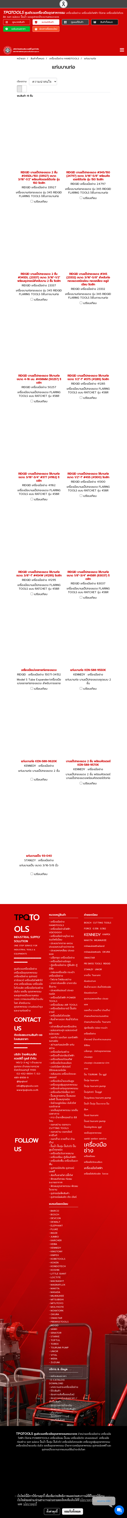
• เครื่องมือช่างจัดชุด (60, 961)
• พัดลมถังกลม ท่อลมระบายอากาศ (60, 1180)
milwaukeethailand (94, 946)
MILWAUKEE (100, 940)
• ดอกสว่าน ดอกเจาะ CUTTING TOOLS (60, 1126)
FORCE (87, 928)
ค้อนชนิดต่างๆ (90, 992)
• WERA (53, 1358)
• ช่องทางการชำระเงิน (60, 1405)
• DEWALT (54, 1222)
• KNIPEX (54, 1255)
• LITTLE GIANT (57, 1273)
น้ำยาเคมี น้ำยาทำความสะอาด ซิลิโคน (97, 1042)
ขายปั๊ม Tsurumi (92, 975)
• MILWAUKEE (56, 1296)
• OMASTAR (55, 1318)
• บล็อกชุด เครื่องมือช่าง (62, 957)
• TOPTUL (54, 1340)
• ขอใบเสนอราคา (58, 1376)
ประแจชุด (88, 1057)
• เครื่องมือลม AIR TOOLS (63, 1005)
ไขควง (105, 1173)
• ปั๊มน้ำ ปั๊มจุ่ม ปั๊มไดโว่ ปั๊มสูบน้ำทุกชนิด (62, 1147)
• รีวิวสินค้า (54, 1391)
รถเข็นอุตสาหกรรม (93, 1133)
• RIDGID (54, 1325)
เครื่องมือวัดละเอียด (93, 1162)
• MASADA (54, 1292)
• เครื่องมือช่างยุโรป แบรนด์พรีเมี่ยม (61, 937)
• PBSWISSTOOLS (59, 1321)
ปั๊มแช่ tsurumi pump (94, 1121)
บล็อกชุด (88, 1051)
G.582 (103, 928)
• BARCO (54, 1211)
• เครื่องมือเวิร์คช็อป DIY (62, 1092)
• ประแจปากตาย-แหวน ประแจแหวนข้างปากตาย (61, 945)
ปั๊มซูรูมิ (98, 1092)
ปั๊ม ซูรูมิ (103, 1074)
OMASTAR (89, 957)
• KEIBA (53, 1244)
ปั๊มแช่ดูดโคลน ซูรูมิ (93, 1127)
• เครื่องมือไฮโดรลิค (59, 1015)
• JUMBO (54, 1236)
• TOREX (54, 1344)
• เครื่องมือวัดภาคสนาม (61, 1153)
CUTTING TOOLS (102, 922)
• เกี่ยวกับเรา (55, 1413)
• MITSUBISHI (56, 1299)
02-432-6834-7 (26, 1073)
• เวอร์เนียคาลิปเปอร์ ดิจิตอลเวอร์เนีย (60, 1068)
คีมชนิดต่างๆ (90, 981)
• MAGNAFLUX (57, 1284)
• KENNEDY (55, 1248)
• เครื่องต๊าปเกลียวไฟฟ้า (61, 1055)
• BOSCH (54, 1214)
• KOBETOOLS (57, 1259)
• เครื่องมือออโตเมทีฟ (60, 1059)
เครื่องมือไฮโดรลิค (92, 1173)
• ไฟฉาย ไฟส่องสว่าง (60, 979)
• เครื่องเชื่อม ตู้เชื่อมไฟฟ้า (62, 1157)
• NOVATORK (56, 1310)
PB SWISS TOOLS (93, 963)
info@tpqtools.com (27, 1086)
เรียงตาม (23, 81)
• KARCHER (55, 1240)
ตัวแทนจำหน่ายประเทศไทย (96, 1016)
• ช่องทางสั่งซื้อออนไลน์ (61, 1394)
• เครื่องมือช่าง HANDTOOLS (57, 923)
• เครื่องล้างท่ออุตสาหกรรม (63, 1088)
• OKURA (54, 1314)
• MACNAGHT (56, 1281)
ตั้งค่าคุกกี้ (52, 1511)
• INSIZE (53, 1233)
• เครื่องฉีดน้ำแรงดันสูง (61, 1081)
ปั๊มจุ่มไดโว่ (89, 1092)
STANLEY (88, 969)
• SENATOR (55, 1333)
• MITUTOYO (56, 1303)
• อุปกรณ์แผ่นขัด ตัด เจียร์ (63, 1197)
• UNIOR (53, 1351)
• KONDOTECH (57, 1266)
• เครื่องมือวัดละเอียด (60, 1063)
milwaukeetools (92, 952)
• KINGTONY (56, 1251)
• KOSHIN (54, 1270)
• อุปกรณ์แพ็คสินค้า (59, 1193)
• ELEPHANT (56, 1225)
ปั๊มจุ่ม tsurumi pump (95, 1086)
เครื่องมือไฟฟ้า (93, 1168)
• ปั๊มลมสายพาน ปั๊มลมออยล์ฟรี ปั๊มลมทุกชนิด (62, 1097)
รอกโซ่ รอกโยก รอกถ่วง (95, 1138)
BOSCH (87, 922)
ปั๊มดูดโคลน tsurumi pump (97, 1098)
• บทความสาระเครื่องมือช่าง (63, 1387)
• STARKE (54, 1336)
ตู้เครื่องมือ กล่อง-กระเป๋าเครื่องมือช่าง (96, 1030)
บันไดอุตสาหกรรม (102, 1051)
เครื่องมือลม (89, 1156)
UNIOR (98, 969)
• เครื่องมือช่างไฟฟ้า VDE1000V (59, 930)
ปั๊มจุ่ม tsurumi (91, 1080)
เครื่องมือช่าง (95, 1147)
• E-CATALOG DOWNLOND (57, 1381)
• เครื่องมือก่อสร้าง (59, 1052)
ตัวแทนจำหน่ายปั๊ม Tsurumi (97, 1022)
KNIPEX (106, 934)
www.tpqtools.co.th (27, 1090)
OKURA (106, 952)
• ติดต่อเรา (55, 1416)
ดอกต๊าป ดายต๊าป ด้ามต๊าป (97, 1010)
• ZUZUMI (54, 1362)
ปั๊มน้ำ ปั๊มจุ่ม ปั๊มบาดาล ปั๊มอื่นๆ (96, 1106)
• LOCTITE (55, 1277)
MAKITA (88, 940)
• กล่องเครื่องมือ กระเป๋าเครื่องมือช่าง (62, 974)
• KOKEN (54, 1262)
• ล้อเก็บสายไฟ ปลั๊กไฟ (61, 1175)
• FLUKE (53, 1229)
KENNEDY (92, 934)
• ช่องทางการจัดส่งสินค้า (62, 1409)
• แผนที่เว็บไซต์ (57, 1420)
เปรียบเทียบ (40, 202)
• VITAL (53, 1355)
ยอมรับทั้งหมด (72, 1511)
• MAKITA (54, 1288)
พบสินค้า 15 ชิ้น (25, 96)
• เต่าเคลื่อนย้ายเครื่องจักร (63, 1026)
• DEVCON (55, 1218)
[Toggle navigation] (122, 50)
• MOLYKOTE (56, 1307)
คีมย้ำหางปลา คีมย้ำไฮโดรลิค (97, 987)
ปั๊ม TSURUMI (90, 1074)
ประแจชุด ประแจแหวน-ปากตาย (96, 1065)
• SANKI (53, 1329)
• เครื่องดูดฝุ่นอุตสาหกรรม (63, 1085)
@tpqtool (22, 1081)
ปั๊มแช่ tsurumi (91, 1115)
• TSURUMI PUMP (59, 1347)
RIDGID (106, 963)
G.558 (95, 928)
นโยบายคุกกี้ (30, 1504)
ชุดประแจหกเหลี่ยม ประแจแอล (96, 1001)
